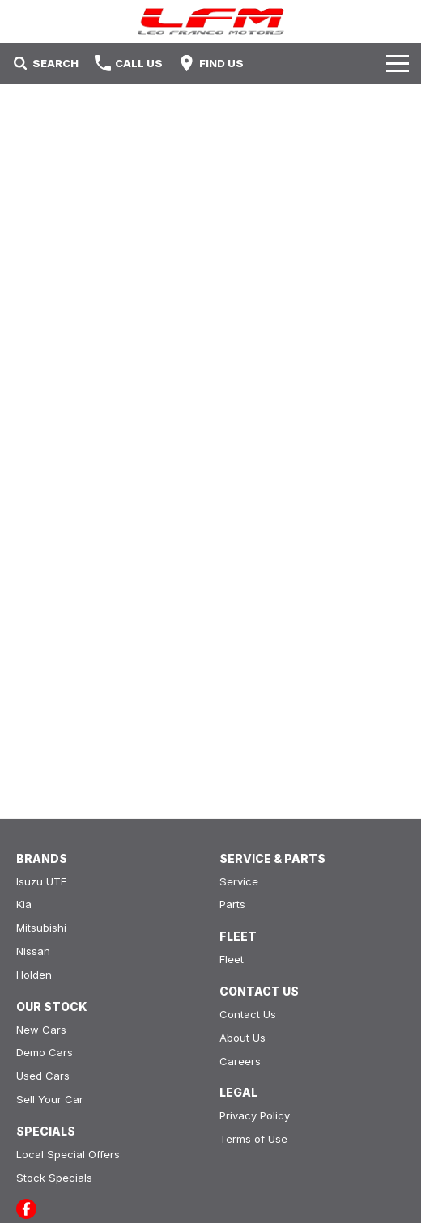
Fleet (231, 959)
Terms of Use (253, 1138)
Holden (34, 974)
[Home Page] (210, 21)
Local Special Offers (68, 1154)
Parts (232, 904)
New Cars (41, 1029)
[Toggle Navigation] (397, 63)
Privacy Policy (254, 1115)
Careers (240, 1061)
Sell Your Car (49, 1099)
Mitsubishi (41, 927)
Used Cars (43, 1075)
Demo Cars (44, 1052)
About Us (242, 1037)
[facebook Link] (26, 1209)
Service (238, 881)
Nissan (33, 951)
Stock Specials (54, 1177)
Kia (24, 904)
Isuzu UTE (41, 881)
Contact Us (247, 1014)
